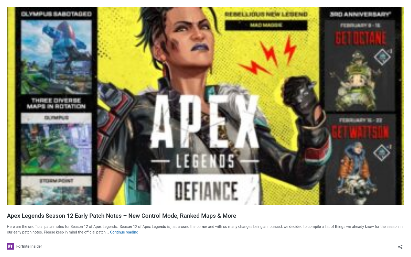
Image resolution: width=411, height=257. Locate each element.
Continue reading (124, 232)
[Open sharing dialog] (400, 245)
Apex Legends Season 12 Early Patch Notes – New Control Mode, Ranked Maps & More (121, 215)
